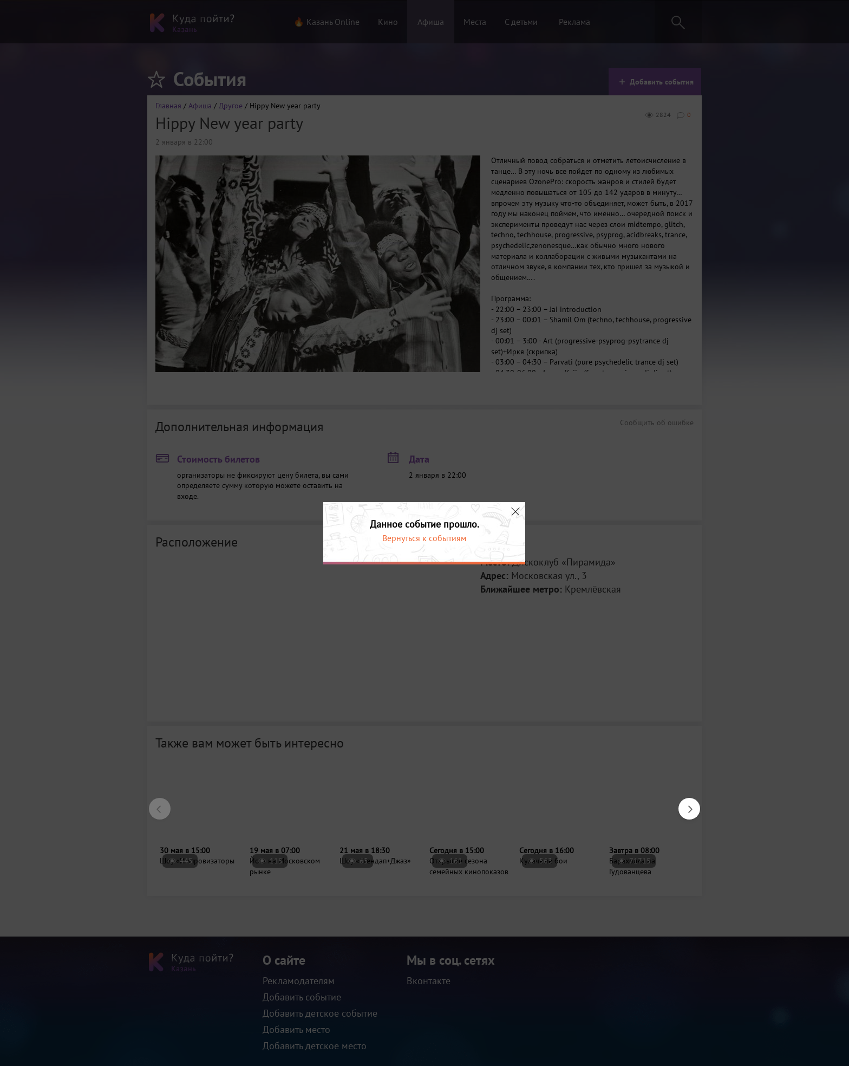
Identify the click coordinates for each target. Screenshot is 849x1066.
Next (683, 803)
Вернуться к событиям (424, 537)
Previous (154, 803)
